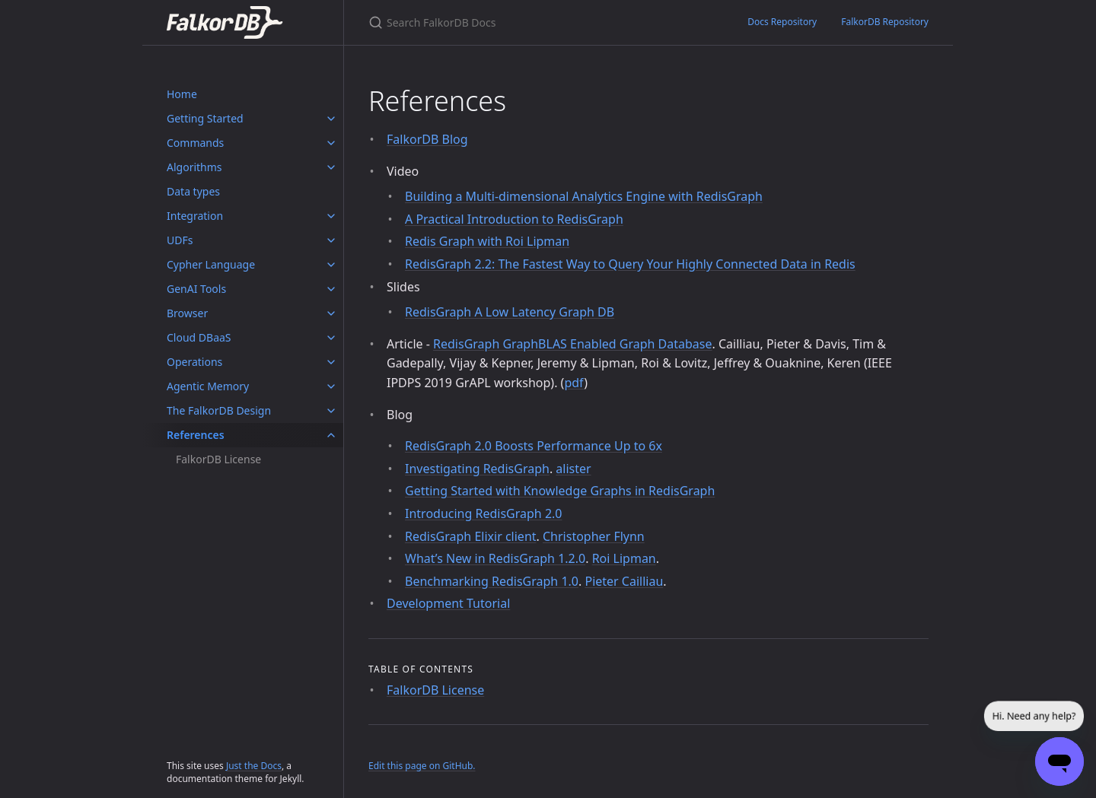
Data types (193, 191)
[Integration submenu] (331, 216)
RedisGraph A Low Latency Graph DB (509, 312)
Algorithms (194, 167)
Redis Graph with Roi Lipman (487, 241)
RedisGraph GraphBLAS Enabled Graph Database (572, 343)
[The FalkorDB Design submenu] (331, 411)
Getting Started (205, 118)
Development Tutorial (448, 603)
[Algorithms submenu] (331, 167)
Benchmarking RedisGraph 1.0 (491, 581)
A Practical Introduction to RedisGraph (514, 219)
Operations (194, 361)
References (196, 435)
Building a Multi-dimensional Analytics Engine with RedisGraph (584, 196)
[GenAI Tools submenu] (331, 289)
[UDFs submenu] (331, 240)
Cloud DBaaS (199, 337)
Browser (187, 313)
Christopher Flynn (594, 536)
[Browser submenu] (331, 313)
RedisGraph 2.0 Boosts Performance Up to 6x (533, 445)
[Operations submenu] (331, 362)
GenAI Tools (196, 288)
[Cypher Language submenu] (331, 265)
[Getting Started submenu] (331, 119)
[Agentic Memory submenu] (331, 386)
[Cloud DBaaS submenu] (331, 338)
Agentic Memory (208, 386)
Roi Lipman (624, 558)
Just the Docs (254, 765)
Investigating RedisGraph (477, 468)
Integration (195, 215)
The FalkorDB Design (219, 410)
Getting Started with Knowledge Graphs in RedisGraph (560, 490)
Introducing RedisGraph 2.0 (483, 513)
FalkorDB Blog (427, 139)
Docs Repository (782, 21)
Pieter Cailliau (624, 581)
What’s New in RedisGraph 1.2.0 (495, 558)
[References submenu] (331, 435)
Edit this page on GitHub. (422, 765)
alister (573, 468)
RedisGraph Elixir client (471, 536)
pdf (574, 382)
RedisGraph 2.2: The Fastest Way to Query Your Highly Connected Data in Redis (630, 264)
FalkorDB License (218, 459)
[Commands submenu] (331, 143)
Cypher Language (211, 264)
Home (182, 94)
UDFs (180, 240)
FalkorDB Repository (885, 21)
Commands (195, 142)
